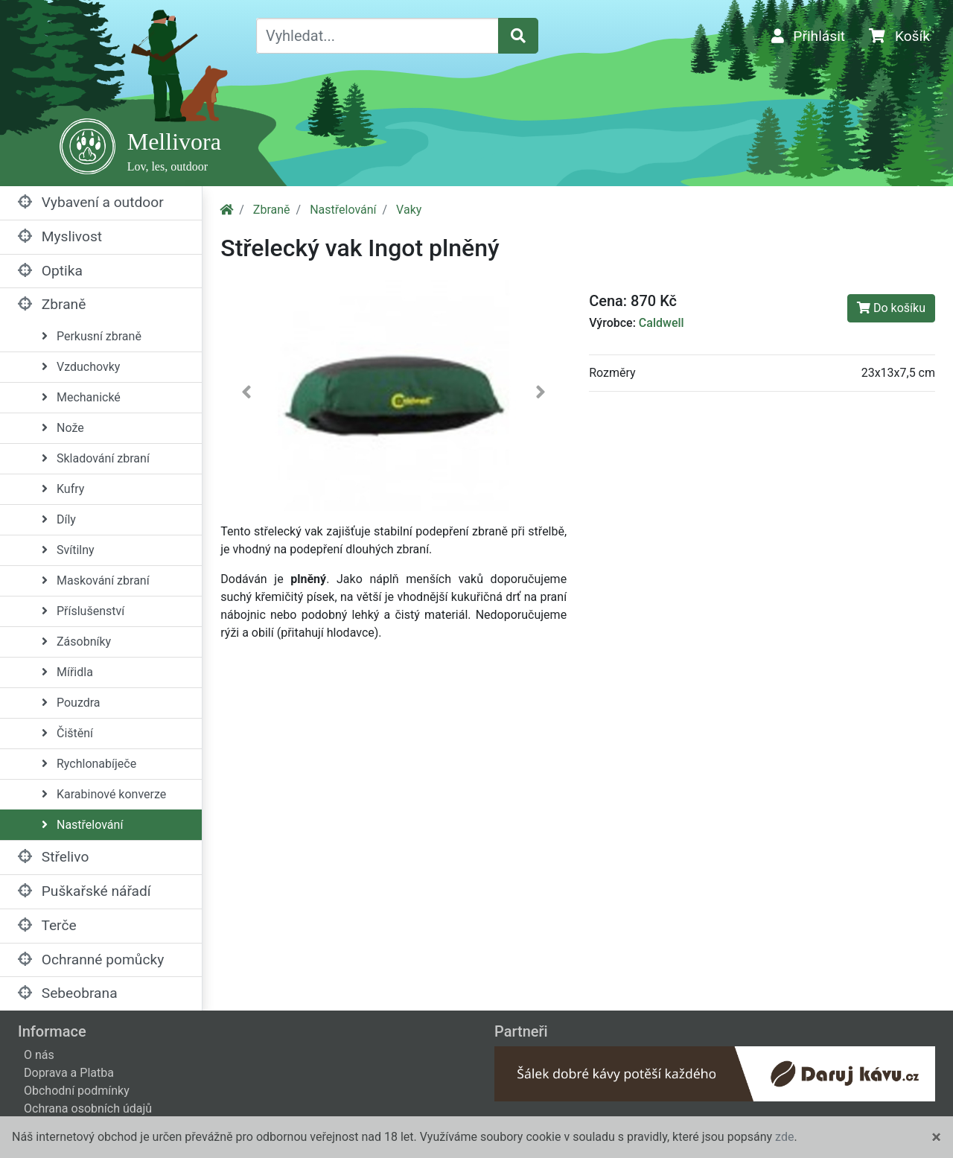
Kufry (63, 489)
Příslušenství (83, 611)
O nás (39, 1055)
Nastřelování (82, 825)
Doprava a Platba (69, 1073)
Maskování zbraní (96, 580)
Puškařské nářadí (84, 891)
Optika (50, 270)
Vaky (408, 210)
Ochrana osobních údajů (88, 1108)
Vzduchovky (81, 367)
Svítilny (68, 550)
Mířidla (67, 672)
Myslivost (60, 236)
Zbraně (52, 304)
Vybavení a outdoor (91, 202)
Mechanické (81, 397)
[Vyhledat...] (377, 36)
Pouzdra (71, 703)
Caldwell (661, 323)
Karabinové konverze (104, 794)
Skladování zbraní (96, 458)
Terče (47, 925)
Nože (63, 428)
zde (784, 1137)
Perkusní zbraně (91, 336)
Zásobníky (76, 641)
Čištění (67, 733)
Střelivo (53, 856)
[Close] (936, 1137)
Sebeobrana (68, 993)
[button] (246, 395)
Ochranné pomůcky (91, 959)
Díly (59, 519)
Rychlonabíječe (89, 764)
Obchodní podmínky (77, 1091)
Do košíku (891, 308)
